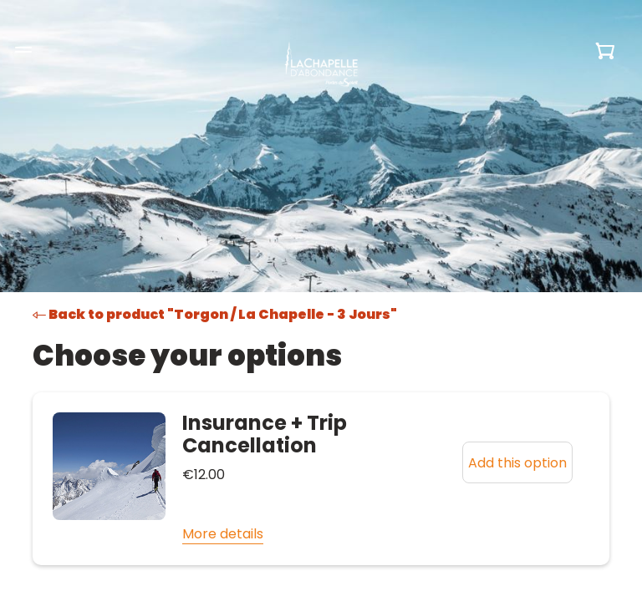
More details (222, 533)
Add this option (517, 462)
